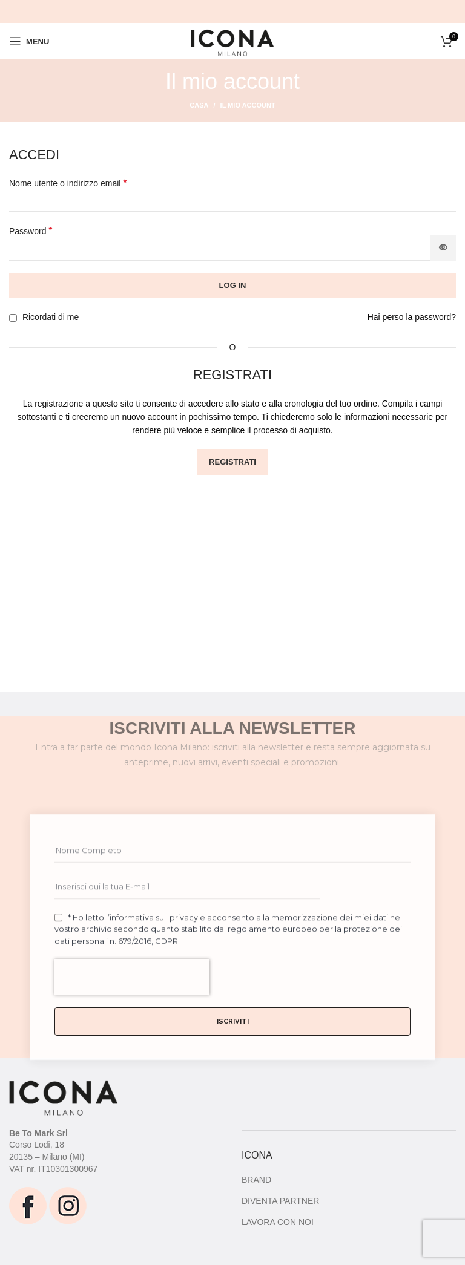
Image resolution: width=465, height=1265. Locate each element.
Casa (199, 105)
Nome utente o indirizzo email (68, 183)
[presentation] (131, 1023)
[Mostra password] (443, 248)
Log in (232, 285)
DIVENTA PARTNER (280, 1201)
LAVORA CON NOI (278, 1222)
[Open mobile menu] (29, 41)
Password (31, 231)
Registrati (232, 461)
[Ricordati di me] (13, 318)
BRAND (256, 1180)
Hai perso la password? (412, 317)
